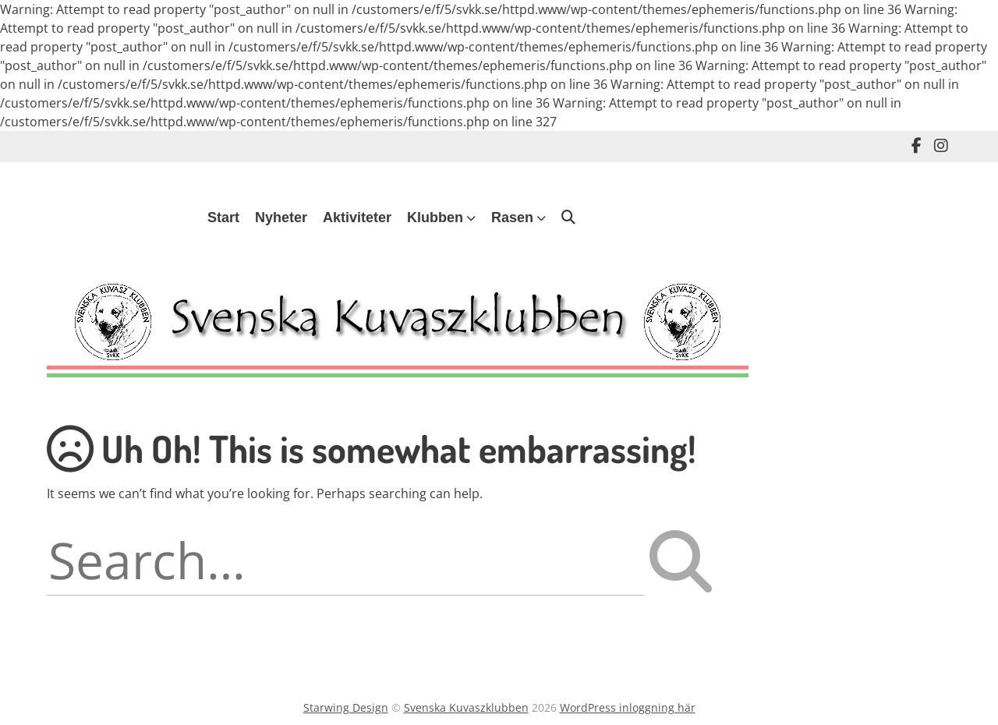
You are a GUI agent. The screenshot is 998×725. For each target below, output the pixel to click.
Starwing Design (345, 707)
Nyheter (281, 217)
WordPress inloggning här (627, 707)
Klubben (435, 217)
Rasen (512, 217)
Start (223, 217)
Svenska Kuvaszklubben (466, 707)
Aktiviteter (357, 217)
